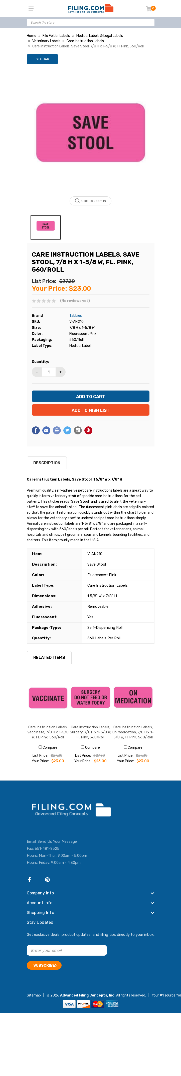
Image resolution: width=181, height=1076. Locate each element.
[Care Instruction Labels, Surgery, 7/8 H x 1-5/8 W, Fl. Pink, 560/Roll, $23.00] (90, 698)
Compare (48, 747)
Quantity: (40, 362)
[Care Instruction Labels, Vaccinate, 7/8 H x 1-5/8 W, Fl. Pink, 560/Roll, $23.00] (48, 698)
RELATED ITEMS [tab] (49, 657)
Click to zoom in (90, 200)
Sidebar (42, 59)
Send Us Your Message (57, 841)
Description (46, 462)
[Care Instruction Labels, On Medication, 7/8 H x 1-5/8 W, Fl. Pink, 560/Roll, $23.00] (133, 698)
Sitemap (34, 995)
